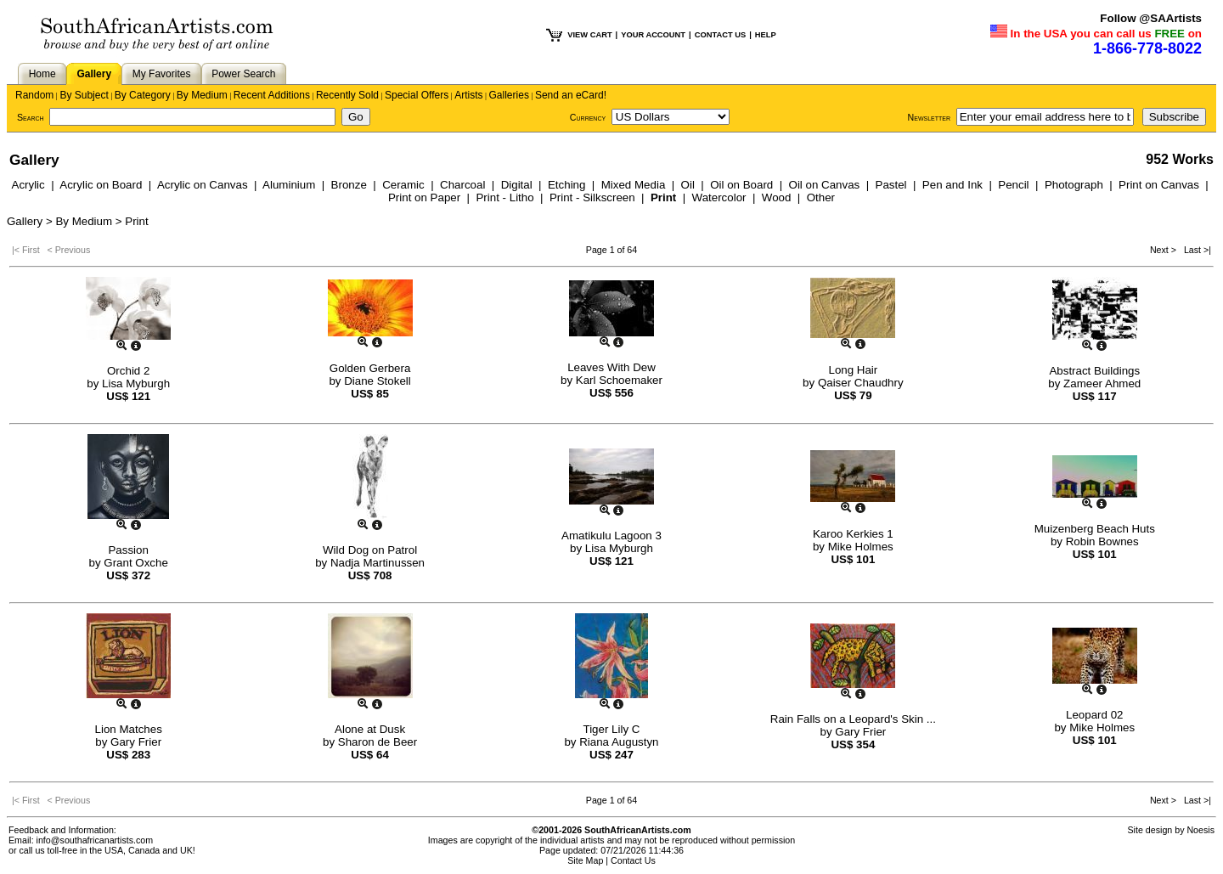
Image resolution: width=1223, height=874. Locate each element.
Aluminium (288, 184)
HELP (765, 35)
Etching (566, 184)
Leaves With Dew (611, 367)
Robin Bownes (1102, 541)
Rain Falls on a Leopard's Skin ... (853, 719)
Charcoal (462, 184)
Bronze (349, 184)
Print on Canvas (1159, 184)
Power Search (243, 74)
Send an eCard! (570, 95)
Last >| (1195, 250)
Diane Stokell (377, 381)
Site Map (585, 860)
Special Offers (416, 95)
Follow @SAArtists (1151, 18)
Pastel (891, 184)
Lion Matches (128, 729)
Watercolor (719, 197)
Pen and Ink (952, 184)
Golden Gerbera (370, 368)
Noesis (1200, 830)
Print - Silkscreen (592, 197)
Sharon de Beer (377, 742)
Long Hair (852, 370)
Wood (777, 197)
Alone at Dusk (370, 729)
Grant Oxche (136, 562)
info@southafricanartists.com (95, 840)
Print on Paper (424, 197)
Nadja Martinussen (377, 562)
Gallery (93, 74)
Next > (1164, 250)
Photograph (1074, 184)
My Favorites (161, 74)
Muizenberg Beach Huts (1094, 528)
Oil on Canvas (824, 184)
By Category (143, 95)
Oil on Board (741, 184)
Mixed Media (633, 184)
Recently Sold (347, 95)
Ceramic (403, 184)
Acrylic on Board (100, 184)
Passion (128, 550)
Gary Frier (135, 742)
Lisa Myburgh (136, 383)
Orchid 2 (128, 370)
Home (42, 74)
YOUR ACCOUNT (653, 35)
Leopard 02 (1094, 714)
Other (821, 197)
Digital (517, 184)
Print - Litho (504, 197)
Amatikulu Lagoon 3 (611, 535)
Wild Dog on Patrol (370, 550)
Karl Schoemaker (619, 380)
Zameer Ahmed (1102, 383)
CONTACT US (720, 35)
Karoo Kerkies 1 (853, 533)
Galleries (509, 95)
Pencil (1013, 184)
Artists (468, 95)
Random (34, 95)
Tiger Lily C (611, 729)
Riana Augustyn (618, 742)
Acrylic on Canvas (202, 184)
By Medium (202, 95)
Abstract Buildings (1094, 370)
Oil (688, 184)
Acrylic (28, 184)
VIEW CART (589, 35)
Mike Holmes (860, 546)
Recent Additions (272, 95)
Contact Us (633, 860)
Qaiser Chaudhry (861, 382)
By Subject (83, 95)
